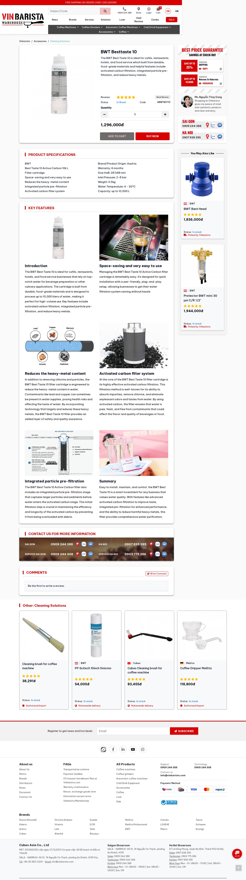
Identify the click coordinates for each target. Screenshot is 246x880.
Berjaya (94, 826)
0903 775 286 (135, 546)
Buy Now (152, 128)
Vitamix (59, 817)
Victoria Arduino (63, 812)
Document (25, 784)
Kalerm (23, 817)
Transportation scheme (76, 761)
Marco (163, 821)
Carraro (164, 812)
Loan (156, 18)
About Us (24, 761)
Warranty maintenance (76, 779)
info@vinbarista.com (63, 854)
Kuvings (200, 821)
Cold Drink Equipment (172, 23)
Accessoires (198, 23)
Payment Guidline (73, 766)
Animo (22, 821)
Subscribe (184, 722)
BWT (127, 821)
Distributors (25, 775)
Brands (95, 18)
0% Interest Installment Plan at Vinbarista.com (80, 772)
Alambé (59, 826)
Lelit (57, 821)
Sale (217, 18)
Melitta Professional (136, 817)
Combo (196, 18)
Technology (210, 758)
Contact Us (25, 788)
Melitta (129, 812)
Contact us (176, 766)
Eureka (93, 812)
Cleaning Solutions (60, 33)
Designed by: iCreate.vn (151, 875)
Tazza (199, 812)
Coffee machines (83, 23)
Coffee (214, 23)
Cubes (22, 826)
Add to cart (117, 128)
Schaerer (201, 817)
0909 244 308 (62, 546)
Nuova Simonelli (28, 812)
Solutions (136, 18)
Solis (92, 821)
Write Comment (157, 565)
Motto (22, 766)
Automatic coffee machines (138, 23)
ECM (92, 817)
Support (176, 758)
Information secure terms (77, 788)
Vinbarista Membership (76, 792)
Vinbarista (24, 33)
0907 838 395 (191, 129)
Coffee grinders (107, 23)
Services (115, 18)
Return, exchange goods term (79, 783)
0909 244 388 (191, 118)
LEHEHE (164, 817)
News (74, 18)
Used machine (176, 18)
